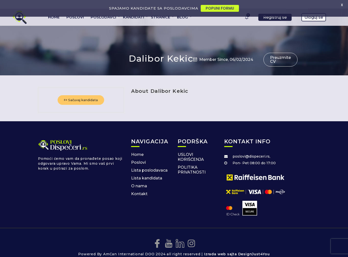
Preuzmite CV (280, 52)
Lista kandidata (146, 171)
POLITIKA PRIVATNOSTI (192, 162)
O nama (139, 178)
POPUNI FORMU (220, 8)
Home (137, 147)
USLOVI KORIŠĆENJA (191, 150)
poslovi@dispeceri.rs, (251, 149)
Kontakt (139, 186)
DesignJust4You (254, 247)
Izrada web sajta (220, 247)
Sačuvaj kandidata (81, 93)
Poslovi (138, 155)
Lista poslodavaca (149, 163)
